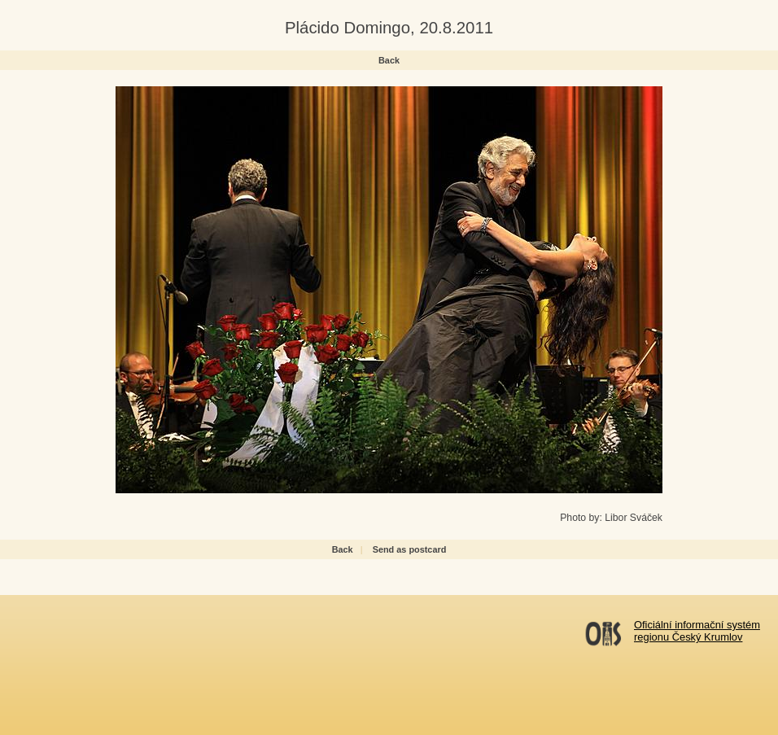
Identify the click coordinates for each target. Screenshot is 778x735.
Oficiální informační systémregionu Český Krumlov (697, 631)
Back (389, 60)
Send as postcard (410, 549)
